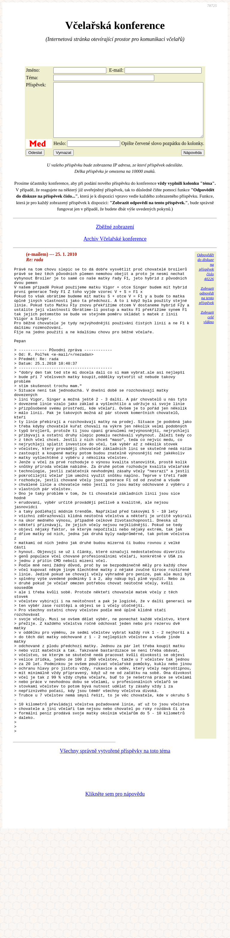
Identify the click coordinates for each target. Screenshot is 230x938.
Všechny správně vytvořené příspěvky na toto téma (115, 855)
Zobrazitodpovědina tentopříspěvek (206, 306)
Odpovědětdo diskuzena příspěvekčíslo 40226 (205, 277)
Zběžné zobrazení (115, 238)
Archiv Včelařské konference (115, 250)
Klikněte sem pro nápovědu (115, 898)
